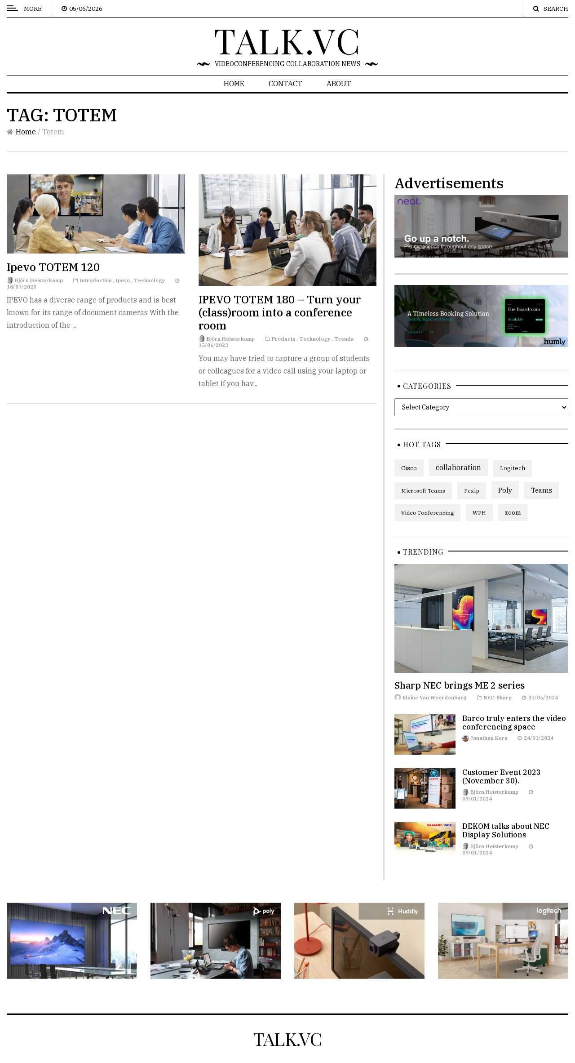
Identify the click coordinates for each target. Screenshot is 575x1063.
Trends (344, 339)
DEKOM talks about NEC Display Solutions (505, 830)
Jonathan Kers (488, 738)
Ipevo (123, 280)
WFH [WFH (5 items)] (479, 512)
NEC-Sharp (498, 697)
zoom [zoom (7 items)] (513, 512)
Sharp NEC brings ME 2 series (459, 685)
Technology (149, 280)
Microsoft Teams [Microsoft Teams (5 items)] (423, 490)
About (339, 83)
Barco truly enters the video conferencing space (514, 722)
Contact (285, 83)
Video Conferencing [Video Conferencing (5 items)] (427, 512)
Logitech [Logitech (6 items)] (512, 468)
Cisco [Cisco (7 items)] (409, 468)
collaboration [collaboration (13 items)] (458, 467)
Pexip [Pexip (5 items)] (471, 490)
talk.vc (288, 40)
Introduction (96, 280)
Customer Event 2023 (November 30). (501, 776)
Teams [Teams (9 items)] (541, 490)
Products (283, 339)
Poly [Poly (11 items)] (505, 489)
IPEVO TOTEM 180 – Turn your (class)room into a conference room (280, 312)
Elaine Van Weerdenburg (434, 697)
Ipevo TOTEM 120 (53, 267)
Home (234, 83)
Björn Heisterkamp (39, 280)
